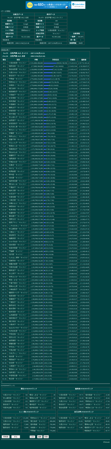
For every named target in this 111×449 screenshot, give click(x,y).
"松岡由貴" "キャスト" (16, 171)
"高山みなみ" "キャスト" (17, 152)
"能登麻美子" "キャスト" (17, 92)
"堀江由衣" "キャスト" (16, 88)
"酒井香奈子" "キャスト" (17, 318)
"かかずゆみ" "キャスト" (17, 241)
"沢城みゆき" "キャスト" (17, 162)
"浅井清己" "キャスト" (16, 372)
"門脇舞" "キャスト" (15, 251)
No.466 (54, 37)
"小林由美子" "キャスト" (17, 289)
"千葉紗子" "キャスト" (16, 187)
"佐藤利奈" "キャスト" (16, 213)
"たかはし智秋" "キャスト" (18, 257)
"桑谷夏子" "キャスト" (16, 216)
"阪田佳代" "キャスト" (16, 305)
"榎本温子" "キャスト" (16, 270)
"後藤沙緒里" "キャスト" (17, 264)
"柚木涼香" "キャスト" (16, 190)
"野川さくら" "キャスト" (17, 130)
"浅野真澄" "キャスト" (16, 159)
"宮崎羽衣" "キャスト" (16, 261)
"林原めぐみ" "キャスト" (17, 146)
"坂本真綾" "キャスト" (16, 101)
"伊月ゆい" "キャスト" (16, 347)
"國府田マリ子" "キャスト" (18, 293)
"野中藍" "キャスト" (15, 174)
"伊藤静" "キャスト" (15, 133)
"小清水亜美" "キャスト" (17, 63)
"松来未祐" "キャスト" (16, 210)
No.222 (23, 37)
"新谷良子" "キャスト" (16, 76)
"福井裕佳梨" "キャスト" (17, 181)
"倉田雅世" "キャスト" (16, 340)
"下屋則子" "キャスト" (16, 302)
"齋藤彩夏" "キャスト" (16, 344)
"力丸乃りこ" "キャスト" (17, 353)
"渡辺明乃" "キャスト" (16, 235)
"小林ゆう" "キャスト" (16, 232)
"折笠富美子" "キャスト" (17, 123)
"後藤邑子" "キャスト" (16, 155)
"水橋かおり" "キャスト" (17, 203)
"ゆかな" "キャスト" (15, 168)
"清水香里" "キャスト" (16, 245)
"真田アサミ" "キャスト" (17, 222)
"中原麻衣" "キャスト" (16, 104)
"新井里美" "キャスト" (16, 312)
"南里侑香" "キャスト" (16, 296)
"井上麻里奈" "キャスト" (17, 229)
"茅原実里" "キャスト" (16, 111)
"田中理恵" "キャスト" (16, 114)
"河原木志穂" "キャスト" (17, 267)
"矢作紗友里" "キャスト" (17, 331)
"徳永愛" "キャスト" (15, 356)
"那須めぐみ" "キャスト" (17, 369)
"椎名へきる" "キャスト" (17, 280)
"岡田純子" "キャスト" (16, 360)
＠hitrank (106, 442)
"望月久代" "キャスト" (16, 337)
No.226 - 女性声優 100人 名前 (18, 18)
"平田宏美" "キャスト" (16, 334)
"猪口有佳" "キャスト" (16, 321)
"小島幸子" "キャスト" (16, 324)
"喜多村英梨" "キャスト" (17, 248)
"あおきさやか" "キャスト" (18, 328)
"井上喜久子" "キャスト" (17, 117)
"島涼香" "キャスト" (15, 379)
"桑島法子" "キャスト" (16, 107)
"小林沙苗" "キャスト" (16, 200)
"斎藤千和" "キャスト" (16, 139)
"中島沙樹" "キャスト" (16, 350)
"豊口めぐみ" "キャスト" (17, 184)
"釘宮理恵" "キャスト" (16, 98)
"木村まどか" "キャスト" (17, 277)
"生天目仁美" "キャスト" (17, 127)
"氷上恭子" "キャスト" (16, 273)
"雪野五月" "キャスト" (16, 219)
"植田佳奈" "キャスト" (16, 66)
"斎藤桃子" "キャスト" (16, 299)
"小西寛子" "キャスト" (16, 366)
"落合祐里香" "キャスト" (17, 69)
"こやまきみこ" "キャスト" (18, 226)
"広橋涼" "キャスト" (15, 165)
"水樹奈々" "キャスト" (16, 85)
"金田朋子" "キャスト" (16, 120)
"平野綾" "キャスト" (15, 79)
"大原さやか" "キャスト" (17, 72)
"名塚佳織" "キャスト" (16, 197)
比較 (28, 37)
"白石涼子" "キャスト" (16, 194)
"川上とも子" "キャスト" (17, 143)
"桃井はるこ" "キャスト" (17, 136)
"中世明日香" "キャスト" (17, 376)
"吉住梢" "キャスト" (15, 363)
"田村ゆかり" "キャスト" (17, 82)
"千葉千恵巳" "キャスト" (17, 283)
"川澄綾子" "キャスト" (16, 95)
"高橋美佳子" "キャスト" (17, 149)
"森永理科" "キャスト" (16, 309)
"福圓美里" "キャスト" (16, 238)
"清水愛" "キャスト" (15, 178)
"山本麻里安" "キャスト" (17, 315)
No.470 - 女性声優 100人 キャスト (51, 18)
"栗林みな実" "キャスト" (17, 286)
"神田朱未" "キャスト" (16, 206)
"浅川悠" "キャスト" (15, 254)
